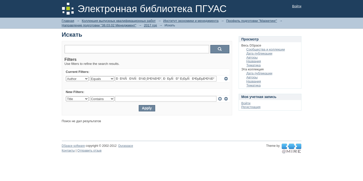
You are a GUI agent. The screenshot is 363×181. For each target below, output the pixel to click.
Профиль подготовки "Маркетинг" (251, 21)
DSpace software (73, 146)
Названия (253, 61)
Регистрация (251, 107)
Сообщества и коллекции (265, 49)
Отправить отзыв (89, 150)
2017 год (150, 25)
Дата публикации (259, 53)
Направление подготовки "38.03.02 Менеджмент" (99, 25)
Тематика (253, 65)
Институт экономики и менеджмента (190, 21)
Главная (68, 21)
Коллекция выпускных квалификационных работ (119, 21)
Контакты (68, 150)
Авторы (252, 57)
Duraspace (125, 146)
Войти (296, 6)
